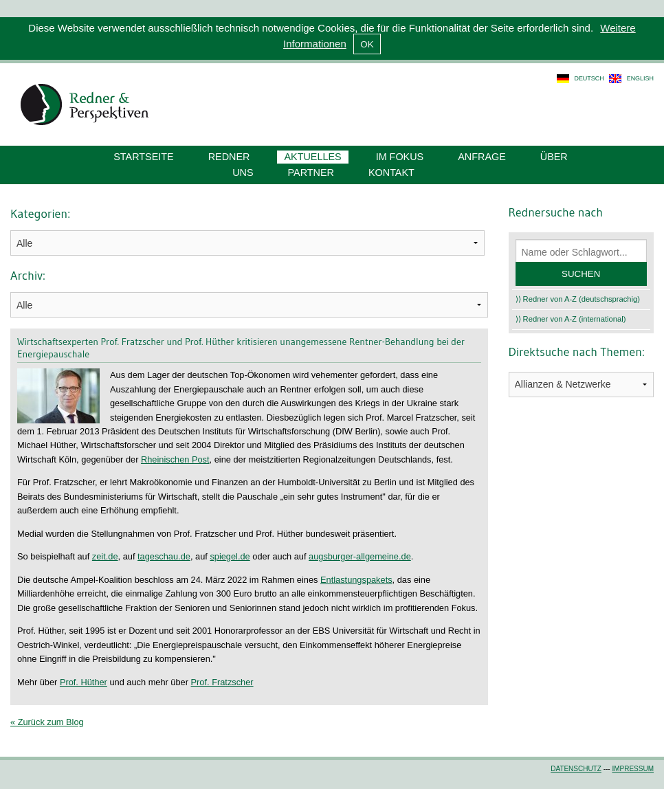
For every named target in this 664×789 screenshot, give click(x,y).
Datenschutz (576, 769)
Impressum (633, 769)
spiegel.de (230, 556)
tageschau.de (163, 556)
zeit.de (105, 556)
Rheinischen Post (175, 459)
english (640, 78)
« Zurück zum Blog (47, 722)
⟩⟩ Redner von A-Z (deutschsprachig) (578, 299)
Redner (229, 156)
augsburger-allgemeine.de (360, 556)
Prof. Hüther (83, 682)
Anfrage (482, 156)
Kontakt (391, 172)
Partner (311, 172)
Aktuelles (312, 156)
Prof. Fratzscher (222, 682)
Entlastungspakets (356, 580)
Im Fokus (400, 156)
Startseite (143, 156)
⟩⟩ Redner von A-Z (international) (571, 319)
